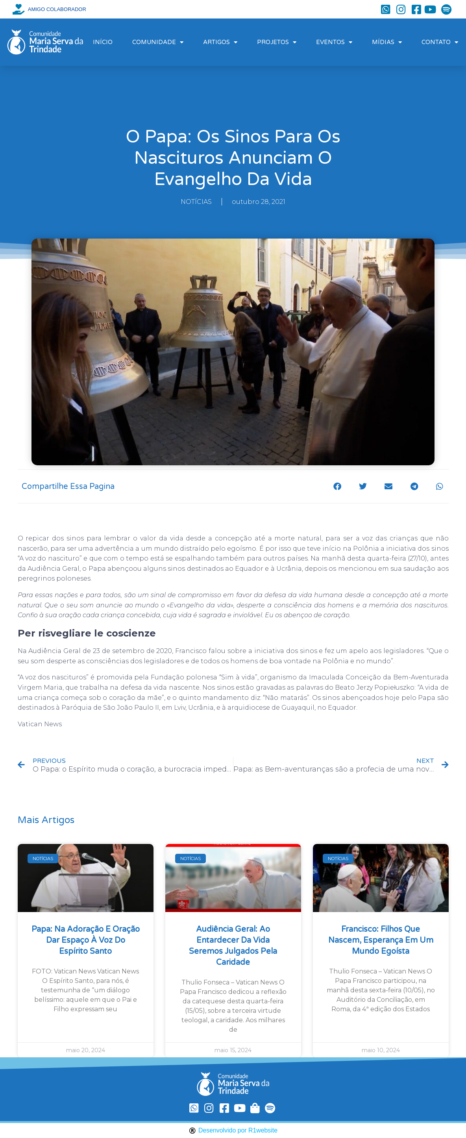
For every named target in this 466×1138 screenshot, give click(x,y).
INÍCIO (103, 42)
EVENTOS (334, 42)
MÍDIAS (387, 42)
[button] (337, 486)
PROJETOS (276, 42)
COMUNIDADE (157, 42)
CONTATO (440, 42)
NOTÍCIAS (196, 201)
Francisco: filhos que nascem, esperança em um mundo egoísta (380, 940)
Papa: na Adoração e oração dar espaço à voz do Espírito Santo (85, 940)
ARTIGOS (220, 42)
